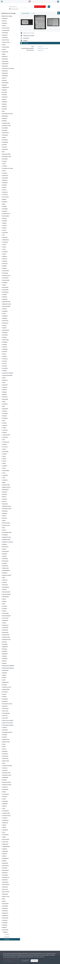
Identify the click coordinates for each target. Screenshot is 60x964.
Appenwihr (4, 35)
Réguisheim (5, 646)
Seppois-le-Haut (6, 741)
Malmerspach (5, 489)
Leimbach (4, 444)
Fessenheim (5, 232)
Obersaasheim (5, 596)
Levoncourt (5, 446)
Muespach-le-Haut (6, 537)
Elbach (3, 204)
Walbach (4, 856)
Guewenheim (5, 289)
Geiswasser (5, 263)
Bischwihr (4, 109)
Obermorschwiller (6, 594)
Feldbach (4, 223)
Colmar (4, 170)
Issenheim (4, 387)
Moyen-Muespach (6, 615)
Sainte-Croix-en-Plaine (7, 722)
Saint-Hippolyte (6, 713)
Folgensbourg (5, 239)
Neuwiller (4, 563)
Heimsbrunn (5, 323)
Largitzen (4, 432)
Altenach (4, 20)
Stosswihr (4, 796)
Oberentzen (5, 584)
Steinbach (4, 780)
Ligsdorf (4, 458)
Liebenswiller (5, 451)
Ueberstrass (5, 822)
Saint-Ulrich (5, 718)
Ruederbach (5, 699)
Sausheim (4, 727)
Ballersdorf (4, 56)
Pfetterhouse (5, 625)
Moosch (4, 530)
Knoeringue (5, 413)
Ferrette (4, 230)
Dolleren (4, 187)
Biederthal (4, 101)
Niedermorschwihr (6, 575)
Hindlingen (4, 342)
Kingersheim (5, 408)
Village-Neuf (5, 844)
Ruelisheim (4, 701)
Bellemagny (5, 75)
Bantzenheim (5, 63)
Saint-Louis (5, 715)
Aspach (4, 44)
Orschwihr (4, 606)
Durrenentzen (5, 197)
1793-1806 (6, 934)
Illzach (3, 382)
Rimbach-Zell (5, 670)
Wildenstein (5, 894)
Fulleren (4, 254)
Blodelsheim (5, 116)
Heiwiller (4, 327)
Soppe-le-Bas (5, 758)
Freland (4, 247)
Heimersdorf (5, 320)
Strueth (4, 799)
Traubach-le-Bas (6, 813)
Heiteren (4, 325)
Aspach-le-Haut (6, 42)
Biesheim (4, 104)
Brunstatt (4, 147)
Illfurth (4, 377)
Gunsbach (4, 294)
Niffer (3, 577)
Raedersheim (5, 632)
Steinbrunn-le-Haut (6, 784)
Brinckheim (5, 139)
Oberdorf (4, 582)
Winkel (4, 901)
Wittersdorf (5, 910)
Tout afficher (25, 13)
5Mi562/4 (5, 932)
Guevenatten (5, 287)
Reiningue (4, 649)
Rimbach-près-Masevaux (8, 668)
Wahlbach (4, 853)
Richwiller (4, 656)
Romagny (4, 684)
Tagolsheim (5, 803)
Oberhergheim (5, 587)
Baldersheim (5, 51)
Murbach (4, 556)
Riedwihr (4, 661)
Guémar (4, 285)
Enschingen (5, 208)
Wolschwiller (5, 918)
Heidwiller (4, 318)
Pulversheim (5, 627)
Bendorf (4, 78)
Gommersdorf (5, 270)
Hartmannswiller (6, 306)
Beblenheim (5, 73)
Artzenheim (5, 37)
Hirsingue (4, 344)
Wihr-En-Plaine (5, 891)
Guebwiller (4, 282)
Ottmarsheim (5, 613)
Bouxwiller (4, 130)
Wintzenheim (5, 903)
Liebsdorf (4, 454)
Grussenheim (5, 277)
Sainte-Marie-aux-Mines (7, 725)
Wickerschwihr (5, 884)
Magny (3, 482)
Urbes (3, 832)
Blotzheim (4, 118)
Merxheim (4, 499)
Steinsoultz (5, 787)
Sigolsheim (4, 751)
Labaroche (4, 425)
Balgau (3, 54)
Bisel (3, 111)
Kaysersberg (5, 399)
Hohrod (4, 354)
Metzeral (4, 501)
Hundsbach (5, 368)
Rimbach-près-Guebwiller (8, 665)
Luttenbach (5, 475)
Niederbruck (5, 565)
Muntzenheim (5, 551)
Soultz (3, 763)
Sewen (3, 744)
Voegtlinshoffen (6, 846)
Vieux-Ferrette (5, 839)
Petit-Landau (5, 618)
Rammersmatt (5, 634)
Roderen (4, 677)
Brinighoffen (5, 142)
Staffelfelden (5, 777)
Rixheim (4, 675)
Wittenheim (5, 908)
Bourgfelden (5, 128)
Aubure (4, 49)
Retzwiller (4, 651)
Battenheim (5, 70)
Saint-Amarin (5, 708)
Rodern (4, 680)
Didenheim (4, 180)
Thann (3, 808)
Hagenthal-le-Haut (6, 304)
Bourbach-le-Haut (6, 125)
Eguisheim (4, 201)
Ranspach (4, 642)
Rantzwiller (5, 644)
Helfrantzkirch (5, 330)
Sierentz (4, 749)
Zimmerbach (5, 929)
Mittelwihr (4, 513)
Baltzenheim (5, 61)
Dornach (4, 189)
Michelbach (5, 511)
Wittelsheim (5, 906)
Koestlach (4, 415)
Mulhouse (4, 544)
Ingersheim (5, 385)
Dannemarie (5, 175)
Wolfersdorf (5, 913)
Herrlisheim (5, 335)
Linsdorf (4, 461)
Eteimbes (4, 218)
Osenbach (4, 608)
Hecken (4, 313)
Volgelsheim (5, 851)
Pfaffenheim (5, 620)
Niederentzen (5, 568)
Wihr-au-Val (5, 889)
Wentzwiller (5, 875)
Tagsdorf (4, 806)
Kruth (3, 420)
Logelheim (4, 465)
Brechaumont (5, 132)
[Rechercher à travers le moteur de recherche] (22, 6)
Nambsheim (5, 558)
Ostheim (4, 611)
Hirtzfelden (5, 349)
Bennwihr (4, 80)
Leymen (4, 449)
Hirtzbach (4, 346)
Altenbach (4, 23)
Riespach (4, 663)
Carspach (4, 161)
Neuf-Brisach (5, 561)
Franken (4, 244)
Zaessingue (4, 922)
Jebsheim (4, 389)
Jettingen (4, 392)
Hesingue (4, 337)
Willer (3, 898)
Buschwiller (5, 158)
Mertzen (4, 496)
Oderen (4, 599)
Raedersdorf (5, 630)
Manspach (4, 492)
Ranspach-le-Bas (6, 637)
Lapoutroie (4, 430)
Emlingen (4, 206)
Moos (3, 527)
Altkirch (4, 25)
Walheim (4, 860)
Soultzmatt (5, 770)
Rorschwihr (5, 691)
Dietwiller (4, 185)
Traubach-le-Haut (6, 815)
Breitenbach (5, 135)
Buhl (3, 151)
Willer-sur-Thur (5, 896)
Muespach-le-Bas (6, 539)
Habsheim (4, 296)
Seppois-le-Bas (5, 739)
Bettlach (4, 99)
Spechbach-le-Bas (6, 772)
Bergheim (4, 85)
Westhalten (5, 879)
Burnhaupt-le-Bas (6, 154)
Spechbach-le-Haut (6, 775)
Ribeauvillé (4, 653)
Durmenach (5, 194)
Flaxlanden (4, 237)
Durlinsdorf (5, 192)
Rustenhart (5, 706)
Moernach (4, 518)
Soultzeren (4, 768)
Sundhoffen (5, 801)
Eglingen (4, 199)
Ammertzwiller (5, 30)
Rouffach (4, 696)
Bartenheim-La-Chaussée (8, 68)
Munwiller (4, 553)
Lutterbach (4, 480)
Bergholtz (4, 89)
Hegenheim (5, 316)
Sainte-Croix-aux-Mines (7, 720)
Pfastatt (4, 622)
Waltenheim (5, 863)
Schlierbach (5, 730)
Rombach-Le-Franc (6, 687)
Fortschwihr (5, 242)
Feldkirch (4, 225)
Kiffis (3, 406)
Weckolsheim (5, 870)
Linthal (4, 463)
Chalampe (4, 166)
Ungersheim (5, 829)
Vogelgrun (4, 849)
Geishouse (4, 258)
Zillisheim (4, 927)
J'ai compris (34, 960)
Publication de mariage (6, 16)
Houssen (4, 363)
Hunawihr (4, 365)
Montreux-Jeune (6, 523)
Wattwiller (4, 868)
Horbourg (4, 361)
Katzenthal (4, 396)
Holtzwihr (4, 356)
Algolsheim (5, 18)
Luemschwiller (5, 470)
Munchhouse (5, 546)
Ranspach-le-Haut (6, 639)
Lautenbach (5, 437)
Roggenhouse (5, 682)
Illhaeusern (5, 380)
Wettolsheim (5, 882)
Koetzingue (5, 418)
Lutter (3, 477)
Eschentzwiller (5, 216)
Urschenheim (5, 834)
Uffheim (4, 825)
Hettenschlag (5, 339)
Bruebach (4, 144)
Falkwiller (4, 220)
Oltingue (4, 601)
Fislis (3, 235)
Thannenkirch (5, 810)
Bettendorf (4, 97)
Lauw (3, 439)
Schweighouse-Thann (7, 732)
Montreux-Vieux (6, 525)
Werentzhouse (5, 877)
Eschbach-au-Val (6, 213)
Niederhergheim (6, 570)
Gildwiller (4, 266)
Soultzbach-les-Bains (7, 765)
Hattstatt (4, 308)
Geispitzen (4, 261)
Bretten (4, 137)
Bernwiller (4, 92)
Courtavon (4, 173)
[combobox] (40, 6)
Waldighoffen (5, 858)
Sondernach (5, 753)
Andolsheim (5, 32)
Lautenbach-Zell (6, 434)
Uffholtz (4, 827)
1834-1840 (6, 939)
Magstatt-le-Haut (6, 487)
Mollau (4, 520)
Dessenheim (5, 178)
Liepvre (4, 456)
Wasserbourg (5, 865)
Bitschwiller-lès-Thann (7, 113)
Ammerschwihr (6, 28)
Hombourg (4, 358)
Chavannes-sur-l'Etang (7, 168)
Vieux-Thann (5, 841)
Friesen (4, 249)
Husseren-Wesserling (7, 375)
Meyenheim (5, 504)
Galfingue (4, 256)
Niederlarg (4, 573)
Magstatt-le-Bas (6, 484)
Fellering (4, 227)
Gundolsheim (5, 292)
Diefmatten (5, 182)
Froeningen (5, 251)
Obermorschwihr (6, 592)
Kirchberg (4, 411)
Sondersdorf (5, 756)
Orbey (3, 603)
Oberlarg (4, 589)
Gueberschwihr (5, 280)
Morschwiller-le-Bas (6, 532)
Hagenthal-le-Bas (6, 301)
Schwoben (4, 734)
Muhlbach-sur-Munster (7, 542)
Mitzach (4, 515)
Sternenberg (5, 789)
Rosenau (4, 694)
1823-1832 (6, 937)
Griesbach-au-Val (6, 275)
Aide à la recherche (14, 9)
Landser (4, 427)
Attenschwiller (5, 47)
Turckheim (4, 818)
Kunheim (4, 423)
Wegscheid (4, 872)
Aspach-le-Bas (5, 40)
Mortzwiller (5, 534)
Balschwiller (5, 59)
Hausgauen (5, 311)
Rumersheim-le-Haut (7, 703)
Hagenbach (5, 299)
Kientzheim (5, 404)
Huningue (4, 370)
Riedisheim (4, 658)
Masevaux (4, 494)
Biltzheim (4, 106)
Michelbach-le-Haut (6, 508)
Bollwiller (4, 120)
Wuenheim (4, 920)
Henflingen (4, 332)
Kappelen (4, 394)
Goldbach (4, 268)
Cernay (4, 163)
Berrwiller (4, 94)
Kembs (4, 401)
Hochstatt (4, 351)
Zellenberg (4, 925)
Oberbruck (4, 580)
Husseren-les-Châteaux (7, 373)
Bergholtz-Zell (5, 87)
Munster (4, 549)
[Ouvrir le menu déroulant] (2, 1)
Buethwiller (5, 149)
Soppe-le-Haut (5, 760)
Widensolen (5, 887)
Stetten (4, 791)
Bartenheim (5, 66)
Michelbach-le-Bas (6, 506)
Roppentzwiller (5, 689)
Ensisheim (4, 211)
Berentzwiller (5, 82)
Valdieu (4, 837)
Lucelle (4, 468)
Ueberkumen (5, 820)
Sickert (4, 746)
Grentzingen (5, 273)
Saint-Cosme (5, 711)
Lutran (3, 473)
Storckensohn (5, 794)
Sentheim (4, 737)
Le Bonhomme (5, 442)
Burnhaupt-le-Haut (6, 156)
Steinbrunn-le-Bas (6, 782)
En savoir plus (25, 960)
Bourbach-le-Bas (6, 123)
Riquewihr (4, 672)
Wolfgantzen (5, 915)
